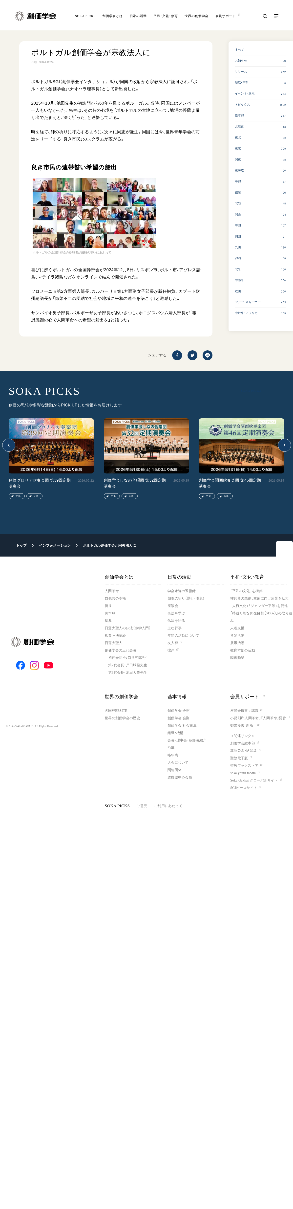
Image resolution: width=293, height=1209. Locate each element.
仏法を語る (176, 621)
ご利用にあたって (168, 806)
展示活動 (237, 643)
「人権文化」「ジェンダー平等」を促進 (259, 606)
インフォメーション (55, 545)
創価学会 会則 (178, 718)
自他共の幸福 (115, 598)
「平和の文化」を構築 (246, 591)
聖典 (108, 621)
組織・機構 (175, 733)
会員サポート (247, 696)
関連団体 (174, 770)
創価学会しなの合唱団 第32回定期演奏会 (135, 483)
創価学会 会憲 (178, 711)
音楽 (35, 496)
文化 (18, 496)
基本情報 (177, 696)
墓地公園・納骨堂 (243, 751)
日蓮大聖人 (113, 643)
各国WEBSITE (116, 711)
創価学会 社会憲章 (182, 725)
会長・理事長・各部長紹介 (186, 740)
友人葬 (172, 643)
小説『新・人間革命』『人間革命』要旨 (258, 718)
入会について (178, 762)
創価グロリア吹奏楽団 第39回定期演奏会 (40, 483)
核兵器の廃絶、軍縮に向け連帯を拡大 (259, 598)
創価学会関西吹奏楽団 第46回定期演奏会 (230, 483)
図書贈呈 (237, 658)
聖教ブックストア (244, 765)
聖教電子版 (239, 758)
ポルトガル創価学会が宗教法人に (109, 545)
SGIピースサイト (243, 788)
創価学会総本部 (242, 743)
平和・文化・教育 (165, 16)
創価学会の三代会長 (121, 650)
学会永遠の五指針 (181, 591)
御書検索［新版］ (242, 725)
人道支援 (237, 628)
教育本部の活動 (242, 650)
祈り (108, 606)
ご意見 (142, 806)
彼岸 (171, 650)
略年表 (172, 755)
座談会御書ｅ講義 (244, 711)
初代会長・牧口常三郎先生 (128, 658)
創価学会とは (112, 16)
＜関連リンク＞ (242, 736)
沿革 (171, 748)
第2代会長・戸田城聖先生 (127, 665)
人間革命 (112, 591)
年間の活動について (183, 635)
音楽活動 (237, 635)
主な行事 (174, 628)
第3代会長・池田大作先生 (127, 672)
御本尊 (110, 613)
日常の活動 (138, 16)
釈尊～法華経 (115, 635)
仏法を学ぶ (176, 613)
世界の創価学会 (196, 16)
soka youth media (243, 773)
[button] (8, 445)
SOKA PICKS (85, 16)
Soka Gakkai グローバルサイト (254, 780)
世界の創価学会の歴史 (122, 718)
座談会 (172, 606)
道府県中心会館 (179, 777)
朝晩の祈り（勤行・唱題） (186, 598)
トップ (21, 545)
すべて (239, 49)
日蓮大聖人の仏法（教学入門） (128, 628)
